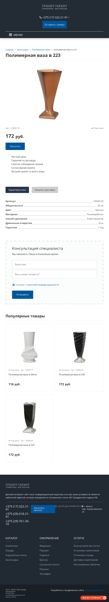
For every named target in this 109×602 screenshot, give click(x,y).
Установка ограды (84, 555)
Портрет (44, 550)
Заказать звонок (39, 509)
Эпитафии (45, 574)
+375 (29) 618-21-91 (17, 515)
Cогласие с (37, 285)
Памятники (12, 546)
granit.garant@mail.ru (70, 506)
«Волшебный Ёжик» (93, 590)
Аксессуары (12, 560)
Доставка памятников (86, 560)
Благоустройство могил (87, 546)
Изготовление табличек (87, 564)
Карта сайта (11, 597)
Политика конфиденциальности (15, 594)
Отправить (22, 294)
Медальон (45, 546)
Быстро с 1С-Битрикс (92, 598)
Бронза (44, 560)
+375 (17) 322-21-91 (55, 17)
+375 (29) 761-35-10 (17, 522)
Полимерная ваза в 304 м (23, 374)
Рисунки (44, 569)
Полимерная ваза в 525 (21, 445)
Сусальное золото (49, 564)
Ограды (10, 550)
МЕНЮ (18, 35)
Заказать (15, 146)
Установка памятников (86, 550)
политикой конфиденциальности (43, 284)
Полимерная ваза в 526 (72, 374)
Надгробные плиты (16, 555)
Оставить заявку (55, 24)
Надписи (44, 555)
